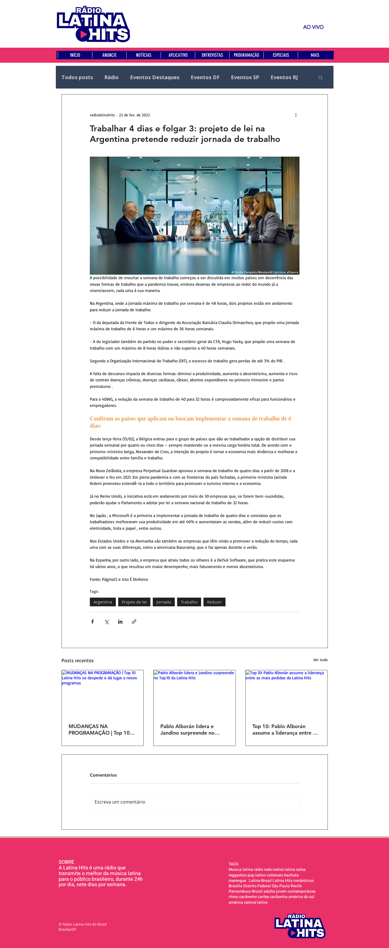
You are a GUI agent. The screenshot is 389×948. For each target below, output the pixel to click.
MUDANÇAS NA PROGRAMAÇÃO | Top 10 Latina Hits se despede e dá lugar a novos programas (101, 729)
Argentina (102, 602)
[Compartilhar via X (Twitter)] (106, 621)
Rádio (111, 77)
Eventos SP (245, 77)
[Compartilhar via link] (134, 621)
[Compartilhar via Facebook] (92, 621)
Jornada (163, 602)
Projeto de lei (134, 602)
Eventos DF (205, 77)
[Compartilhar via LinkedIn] (120, 621)
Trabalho (189, 602)
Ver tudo (320, 659)
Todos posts (77, 77)
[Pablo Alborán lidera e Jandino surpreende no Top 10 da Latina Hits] (194, 693)
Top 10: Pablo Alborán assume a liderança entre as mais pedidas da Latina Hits (285, 729)
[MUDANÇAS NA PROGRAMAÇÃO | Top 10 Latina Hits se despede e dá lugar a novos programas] (103, 693)
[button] (320, 77)
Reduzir (214, 602)
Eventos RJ (284, 77)
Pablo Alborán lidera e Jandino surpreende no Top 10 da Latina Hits (187, 729)
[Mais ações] (296, 115)
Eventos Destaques (154, 77)
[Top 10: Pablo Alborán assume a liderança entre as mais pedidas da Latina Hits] (287, 693)
